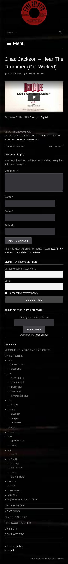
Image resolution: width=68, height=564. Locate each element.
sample (14, 418)
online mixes (15, 505)
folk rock (12, 481)
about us (12, 550)
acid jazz (10, 139)
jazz (10, 436)
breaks (21, 139)
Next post (55, 146)
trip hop (15, 463)
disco (10, 400)
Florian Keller (35, 73)
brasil (14, 454)
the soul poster (18, 522)
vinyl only (12, 495)
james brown (17, 364)
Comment (11, 170)
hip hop (11, 409)
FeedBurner (41, 334)
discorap (15, 414)
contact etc (14, 534)
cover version (14, 490)
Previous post (15, 146)
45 (59, 136)
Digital (44, 117)
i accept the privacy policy (23, 293)
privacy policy (15, 546)
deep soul (16, 391)
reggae (11, 432)
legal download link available (22, 499)
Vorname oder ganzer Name (20, 268)
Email (9, 211)
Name (9, 197)
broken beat (17, 468)
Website (9, 225)
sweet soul (16, 387)
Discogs (34, 117)
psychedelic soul (19, 396)
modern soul (17, 382)
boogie (14, 405)
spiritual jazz (17, 440)
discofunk (16, 369)
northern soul (17, 378)
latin (10, 450)
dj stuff (11, 528)
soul (10, 373)
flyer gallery (16, 517)
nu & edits (33, 139)
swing (14, 445)
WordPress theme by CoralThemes (46, 559)
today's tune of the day (34, 136)
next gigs (12, 511)
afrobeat (12, 427)
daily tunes (14, 355)
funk (10, 360)
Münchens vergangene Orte (27, 350)
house (14, 472)
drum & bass (17, 477)
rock (13, 485)
